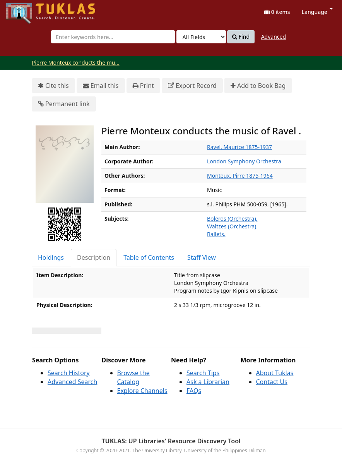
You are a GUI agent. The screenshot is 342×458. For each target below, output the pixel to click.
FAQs (193, 390)
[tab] (51, 257)
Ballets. (216, 234)
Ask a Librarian (207, 381)
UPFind (25, 10)
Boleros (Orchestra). (232, 218)
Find (241, 37)
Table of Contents (148, 257)
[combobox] (113, 36)
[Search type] (201, 36)
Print (143, 85)
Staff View (201, 257)
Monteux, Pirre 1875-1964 (240, 175)
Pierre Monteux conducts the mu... (76, 62)
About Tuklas (275, 373)
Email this (101, 85)
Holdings (51, 257)
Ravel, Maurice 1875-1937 (239, 147)
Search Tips (202, 373)
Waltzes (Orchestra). (232, 226)
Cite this (53, 85)
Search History (69, 373)
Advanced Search (72, 381)
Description (93, 257)
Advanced (273, 36)
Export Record (192, 85)
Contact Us (271, 381)
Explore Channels (142, 390)
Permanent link (64, 103)
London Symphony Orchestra (244, 161)
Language (317, 11)
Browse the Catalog (133, 377)
